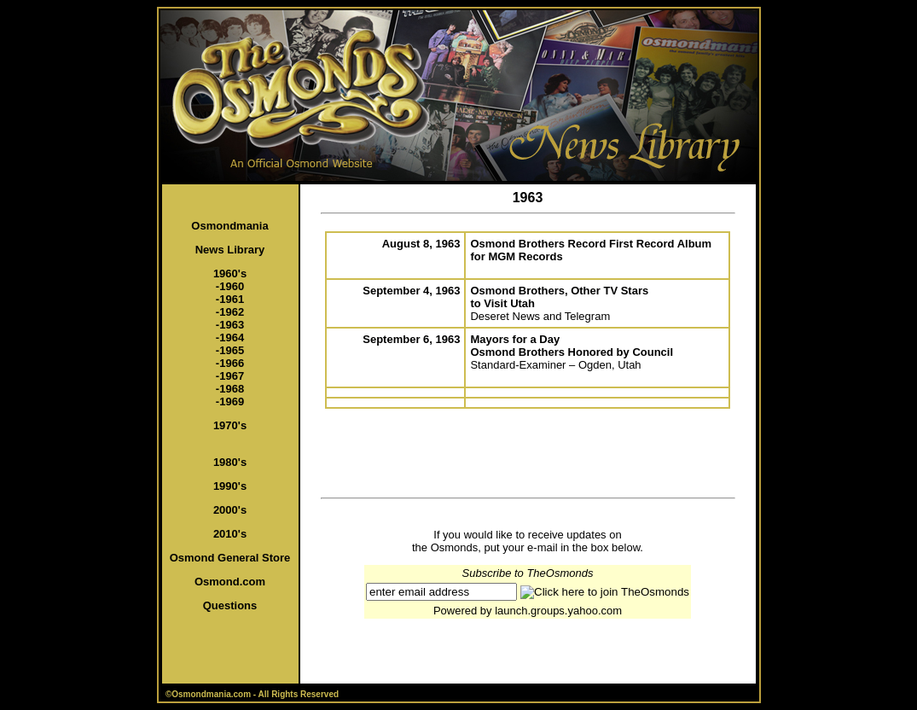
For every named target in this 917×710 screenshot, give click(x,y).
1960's (230, 273)
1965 (231, 350)
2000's (230, 509)
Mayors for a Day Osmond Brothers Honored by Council (571, 345)
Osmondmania (229, 225)
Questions (230, 605)
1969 (231, 401)
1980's (230, 462)
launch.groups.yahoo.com (558, 610)
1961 (231, 299)
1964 (231, 337)
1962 (231, 312)
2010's (230, 533)
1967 (231, 376)
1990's (230, 486)
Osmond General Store (230, 557)
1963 (231, 324)
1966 (231, 363)
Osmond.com (229, 581)
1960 (231, 286)
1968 (231, 388)
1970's (230, 425)
